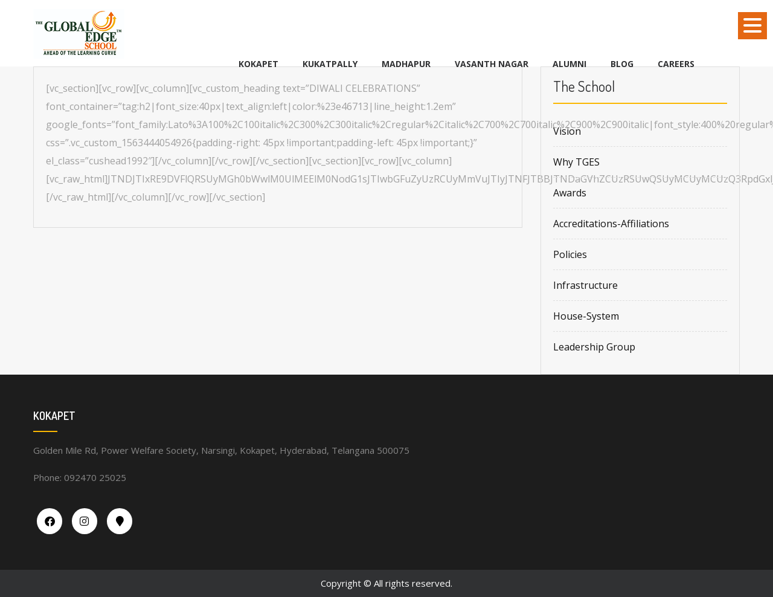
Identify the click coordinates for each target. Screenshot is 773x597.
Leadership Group (594, 346)
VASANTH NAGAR (491, 63)
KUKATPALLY (330, 63)
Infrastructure (585, 285)
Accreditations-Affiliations (611, 223)
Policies (570, 254)
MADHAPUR (406, 63)
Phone (46, 477)
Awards (569, 192)
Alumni (569, 63)
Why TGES (576, 162)
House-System (586, 316)
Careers (676, 63)
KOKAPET (258, 63)
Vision (567, 131)
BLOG (622, 63)
